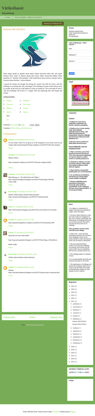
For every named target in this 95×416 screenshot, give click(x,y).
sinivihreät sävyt (26, 128)
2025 (73, 289)
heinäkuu (18, 128)
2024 (73, 292)
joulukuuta (76, 304)
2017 (73, 356)
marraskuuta (77, 307)
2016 (73, 358)
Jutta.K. (11, 232)
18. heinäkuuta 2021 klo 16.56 (23, 207)
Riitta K (9, 108)
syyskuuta (76, 313)
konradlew (55, 412)
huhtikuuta (76, 334)
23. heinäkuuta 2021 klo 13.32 (24, 267)
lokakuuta (76, 310)
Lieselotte (10, 104)
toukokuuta (76, 331)
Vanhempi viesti (56, 317)
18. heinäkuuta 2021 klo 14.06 (25, 174)
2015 (73, 362)
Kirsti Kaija (27, 104)
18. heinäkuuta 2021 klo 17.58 (24, 219)
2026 (73, 286)
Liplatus (25, 112)
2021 (12, 128)
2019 (73, 349)
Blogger (72, 412)
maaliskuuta (76, 337)
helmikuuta (76, 340)
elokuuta (75, 316)
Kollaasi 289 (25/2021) (79, 324)
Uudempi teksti (9, 317)
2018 (73, 353)
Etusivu (8, 17)
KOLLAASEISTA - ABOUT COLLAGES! (28, 17)
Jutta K (9, 112)
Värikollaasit (13, 8)
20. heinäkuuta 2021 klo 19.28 (26, 254)
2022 (73, 298)
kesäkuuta (76, 328)
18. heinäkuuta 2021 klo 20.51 (24, 232)
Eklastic (9, 100)
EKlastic (11, 139)
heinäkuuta (76, 319)
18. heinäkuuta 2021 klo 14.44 (26, 191)
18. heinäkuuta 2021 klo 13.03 (24, 139)
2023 (73, 295)
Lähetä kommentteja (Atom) (35, 325)
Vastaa (10, 148)
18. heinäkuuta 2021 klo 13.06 (25, 155)
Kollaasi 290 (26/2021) (79, 321)
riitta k (10, 207)
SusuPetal (26, 100)
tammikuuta (76, 343)
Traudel (25, 108)
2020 (73, 347)
